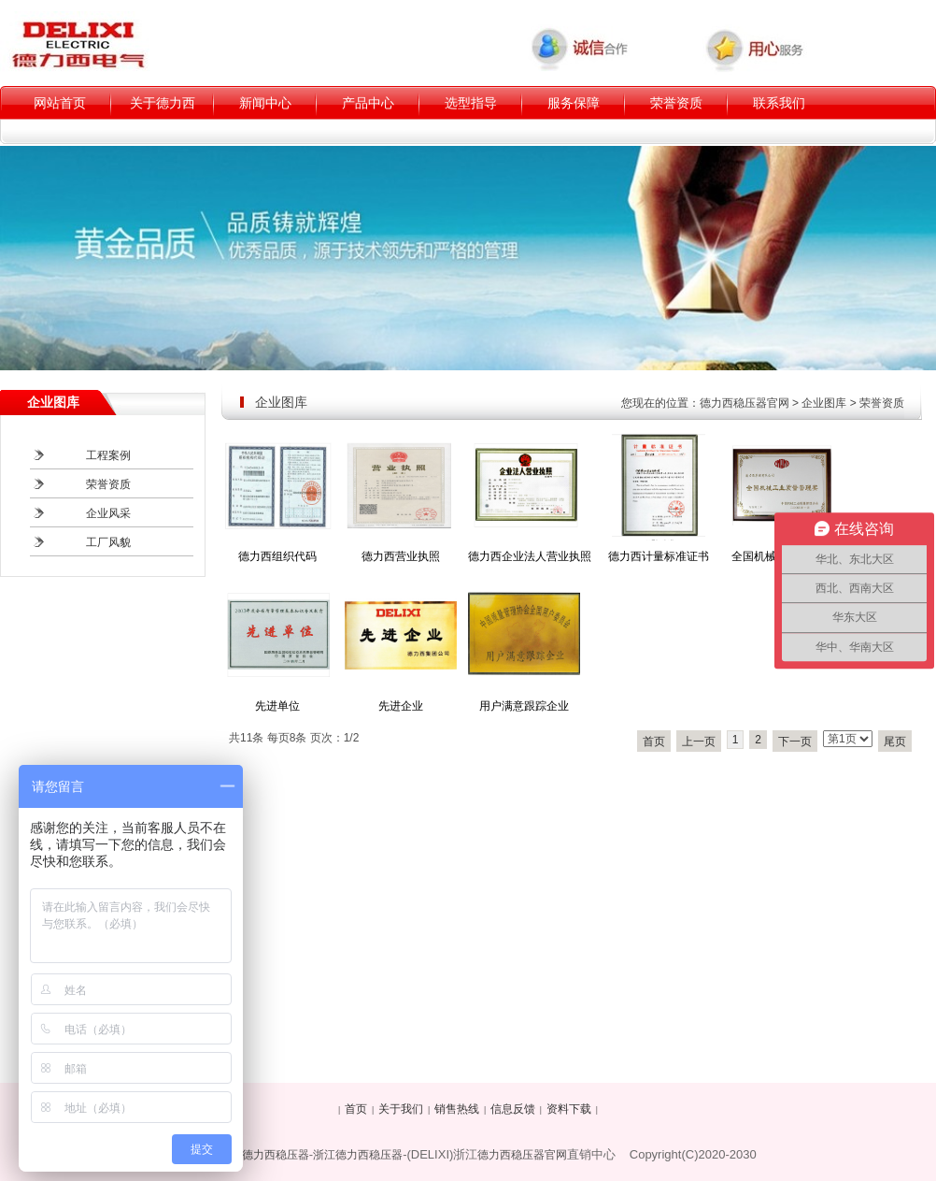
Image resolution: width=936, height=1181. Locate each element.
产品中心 (368, 102)
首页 (654, 741)
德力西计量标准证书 (658, 556)
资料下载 (568, 1109)
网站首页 (60, 102)
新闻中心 (265, 102)
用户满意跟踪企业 (524, 706)
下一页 (795, 741)
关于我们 (400, 1109)
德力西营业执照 (401, 556)
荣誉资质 (676, 102)
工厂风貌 (108, 542)
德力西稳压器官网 (744, 403)
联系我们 (779, 102)
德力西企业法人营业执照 (529, 556)
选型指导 (471, 102)
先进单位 (277, 706)
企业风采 (108, 513)
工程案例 (108, 455)
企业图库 (823, 403)
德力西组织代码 (277, 556)
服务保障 (573, 102)
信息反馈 (512, 1109)
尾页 (895, 741)
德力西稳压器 (275, 1154)
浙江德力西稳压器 (358, 1154)
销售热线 (456, 1109)
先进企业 (400, 706)
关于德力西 (162, 102)
